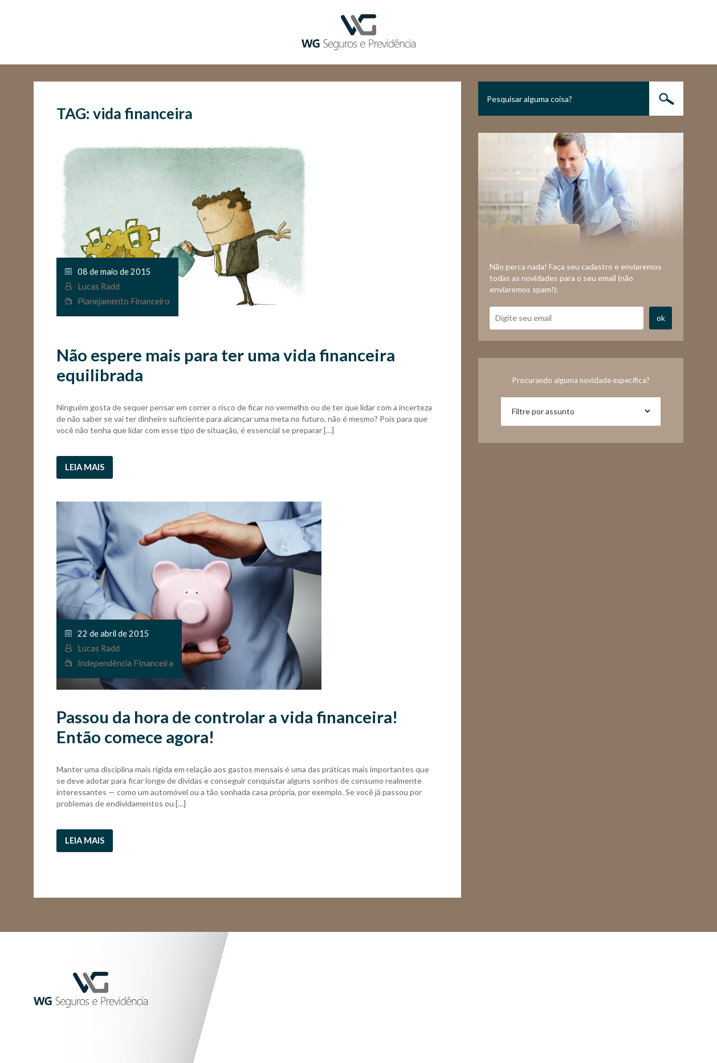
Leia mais (84, 467)
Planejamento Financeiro (124, 301)
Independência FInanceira (125, 663)
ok (661, 318)
